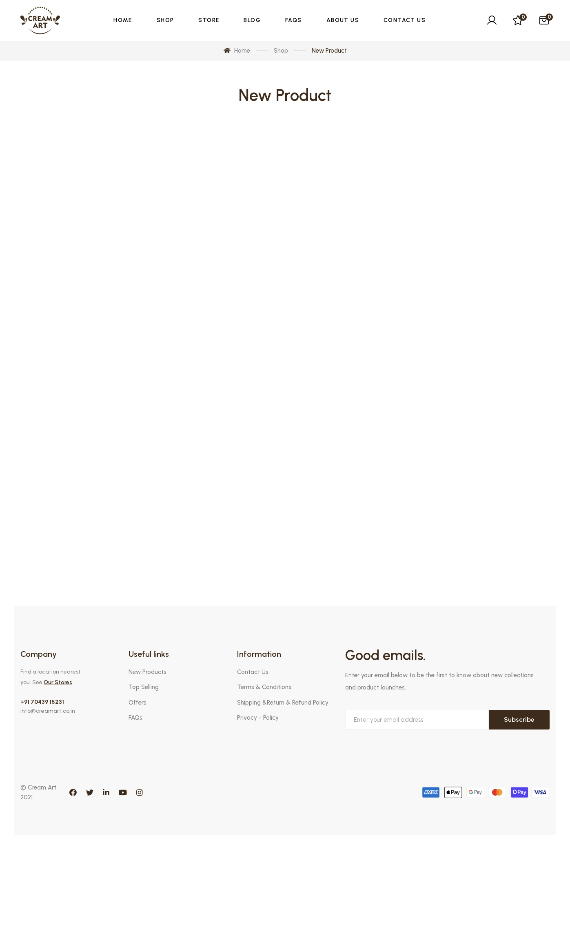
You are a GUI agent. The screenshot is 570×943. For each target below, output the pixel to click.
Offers (137, 702)
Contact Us (252, 672)
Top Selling (144, 687)
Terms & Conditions (264, 687)
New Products (147, 672)
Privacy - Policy (258, 717)
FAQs (135, 717)
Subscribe (519, 719)
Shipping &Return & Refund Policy (282, 702)
